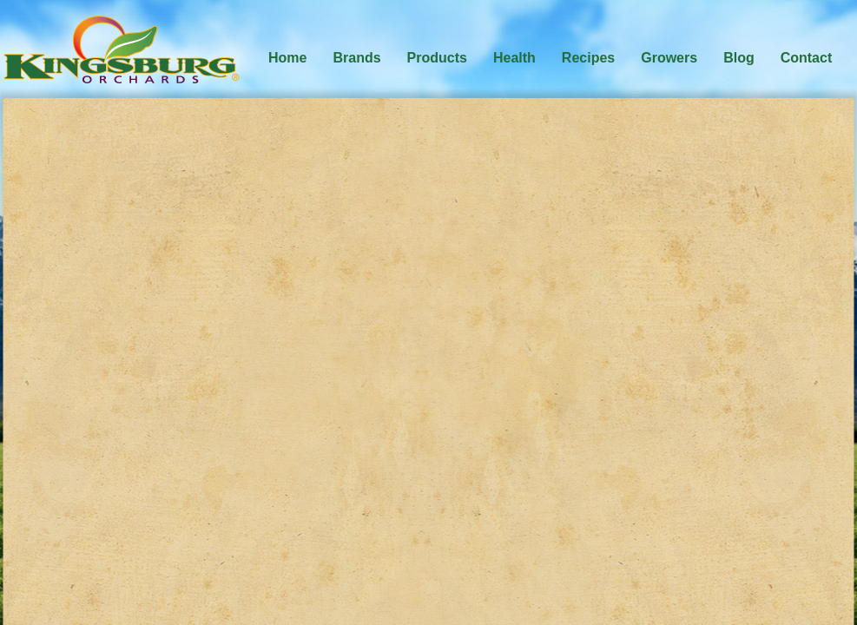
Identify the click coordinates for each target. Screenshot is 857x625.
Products (437, 57)
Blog (739, 57)
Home (287, 57)
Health (514, 57)
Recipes (588, 57)
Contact (807, 57)
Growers (669, 57)
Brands (356, 57)
